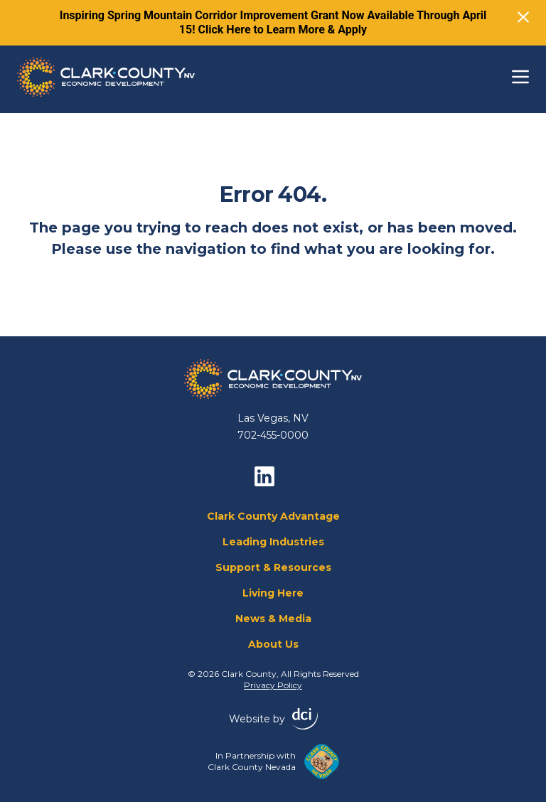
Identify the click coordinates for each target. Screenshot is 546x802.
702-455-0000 (273, 435)
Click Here (224, 29)
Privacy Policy (273, 685)
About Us (273, 644)
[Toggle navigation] (520, 76)
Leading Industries (273, 541)
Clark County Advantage (273, 516)
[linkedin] (264, 476)
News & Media (273, 618)
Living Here (273, 593)
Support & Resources (273, 567)
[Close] (523, 17)
